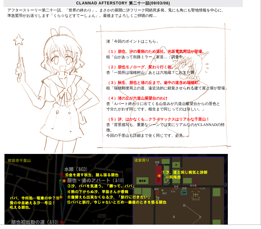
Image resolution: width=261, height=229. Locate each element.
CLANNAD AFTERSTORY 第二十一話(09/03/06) (123, 3)
